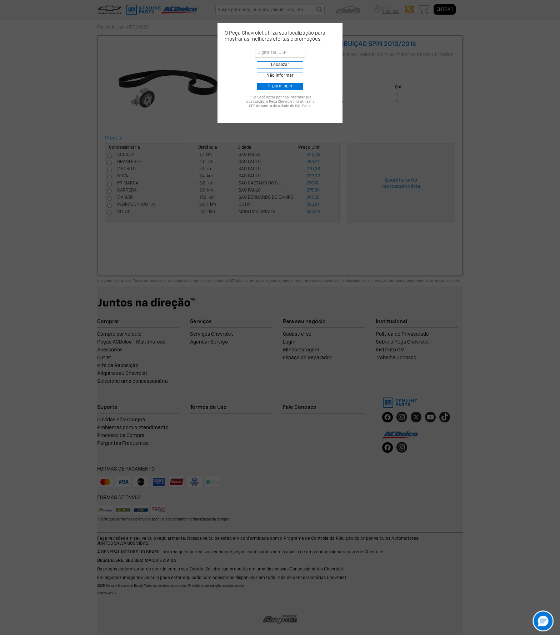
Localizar (280, 65)
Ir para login (280, 86)
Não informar (280, 75)
